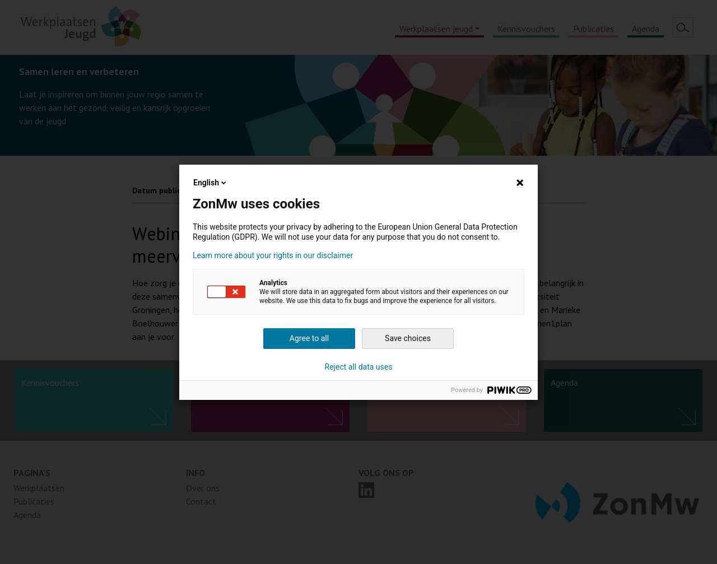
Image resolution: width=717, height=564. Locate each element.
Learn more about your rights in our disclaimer (273, 255)
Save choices (408, 338)
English (210, 182)
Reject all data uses (359, 366)
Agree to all (309, 338)
